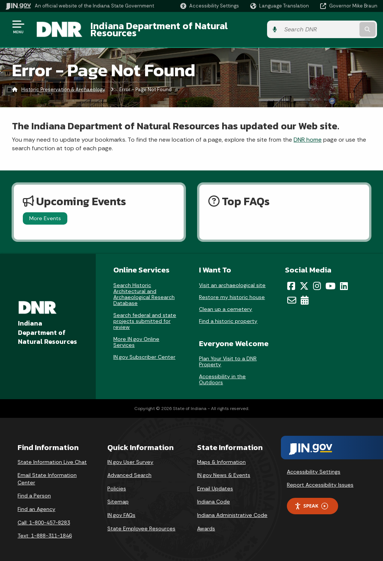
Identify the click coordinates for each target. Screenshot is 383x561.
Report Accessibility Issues (320, 479)
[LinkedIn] (344, 279)
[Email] (291, 294)
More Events (45, 212)
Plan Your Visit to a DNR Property (228, 355)
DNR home (308, 134)
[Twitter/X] (304, 279)
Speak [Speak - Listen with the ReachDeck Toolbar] (311, 500)
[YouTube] (330, 279)
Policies (116, 483)
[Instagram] (317, 279)
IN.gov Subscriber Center (144, 351)
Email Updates (215, 483)
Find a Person (34, 490)
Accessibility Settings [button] (313, 466)
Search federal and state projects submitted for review (144, 315)
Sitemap (118, 496)
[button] (209, 5)
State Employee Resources (141, 523)
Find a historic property (228, 315)
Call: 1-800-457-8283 (44, 517)
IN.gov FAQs (121, 509)
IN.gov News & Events (223, 469)
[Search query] (336, 26)
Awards (206, 523)
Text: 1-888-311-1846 (45, 530)
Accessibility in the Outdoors (222, 373)
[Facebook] (291, 279)
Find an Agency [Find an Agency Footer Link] (36, 503)
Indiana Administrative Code (232, 509)
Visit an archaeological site (232, 279)
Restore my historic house (232, 291)
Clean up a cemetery (225, 303)
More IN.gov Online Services (136, 336)
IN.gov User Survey (130, 456)
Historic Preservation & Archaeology (63, 84)
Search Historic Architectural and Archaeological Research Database (144, 288)
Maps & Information (221, 456)
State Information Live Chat (52, 456)
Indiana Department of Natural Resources (182, 26)
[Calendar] (305, 294)
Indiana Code (213, 496)
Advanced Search (129, 469)
